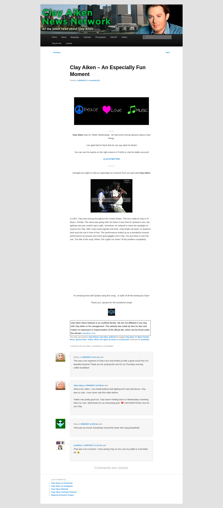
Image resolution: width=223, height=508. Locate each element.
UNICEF (113, 37)
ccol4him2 (78, 445)
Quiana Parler (81, 340)
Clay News (104, 337)
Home (54, 37)
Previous (56, 53)
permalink (145, 340)
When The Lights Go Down (105, 340)
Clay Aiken (130, 337)
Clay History (94, 337)
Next (169, 53)
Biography (75, 37)
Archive (69, 43)
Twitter (90, 340)
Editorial (112, 337)
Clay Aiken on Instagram (62, 486)
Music (72, 340)
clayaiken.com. (89, 333)
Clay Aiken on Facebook (62, 483)
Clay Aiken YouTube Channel (64, 492)
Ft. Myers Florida (142, 337)
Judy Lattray (79, 385)
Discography (100, 37)
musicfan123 (94, 80)
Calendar (87, 37)
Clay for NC (56, 43)
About (63, 37)
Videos (124, 37)
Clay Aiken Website (59, 489)
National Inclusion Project (62, 495)
